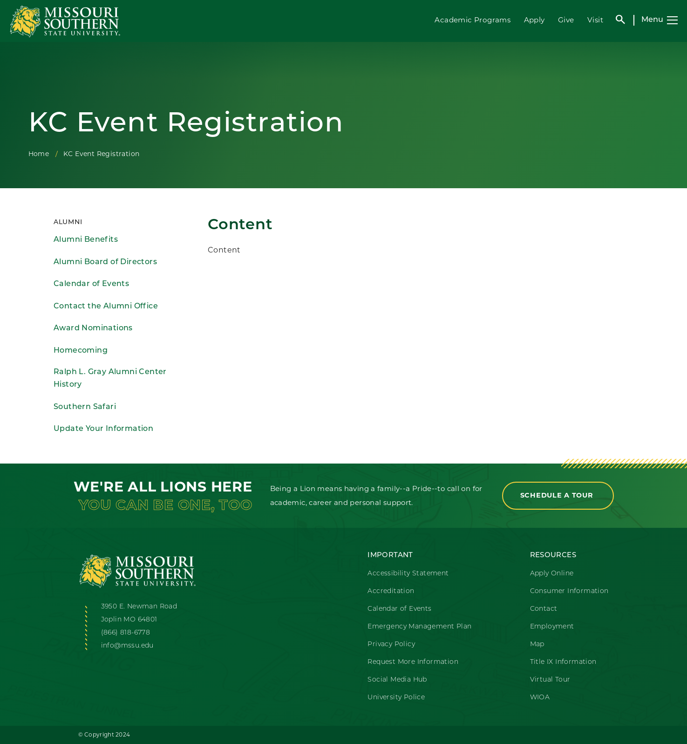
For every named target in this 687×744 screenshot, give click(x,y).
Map (537, 644)
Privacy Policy (391, 644)
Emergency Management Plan (419, 626)
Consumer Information (569, 591)
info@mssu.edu (127, 645)
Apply (534, 19)
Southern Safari (85, 407)
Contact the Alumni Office (106, 306)
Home (38, 154)
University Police (396, 697)
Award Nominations (93, 328)
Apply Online (552, 573)
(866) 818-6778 (125, 632)
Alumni (68, 222)
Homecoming (81, 351)
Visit (595, 19)
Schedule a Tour (558, 495)
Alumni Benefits (86, 240)
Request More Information (412, 662)
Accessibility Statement (408, 573)
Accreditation (390, 591)
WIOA (540, 697)
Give (566, 19)
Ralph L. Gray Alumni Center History (110, 379)
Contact (544, 609)
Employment (552, 626)
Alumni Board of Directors (105, 262)
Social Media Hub (397, 679)
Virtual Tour (550, 679)
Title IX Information (563, 662)
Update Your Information (103, 429)
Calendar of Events (91, 284)
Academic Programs (472, 19)
